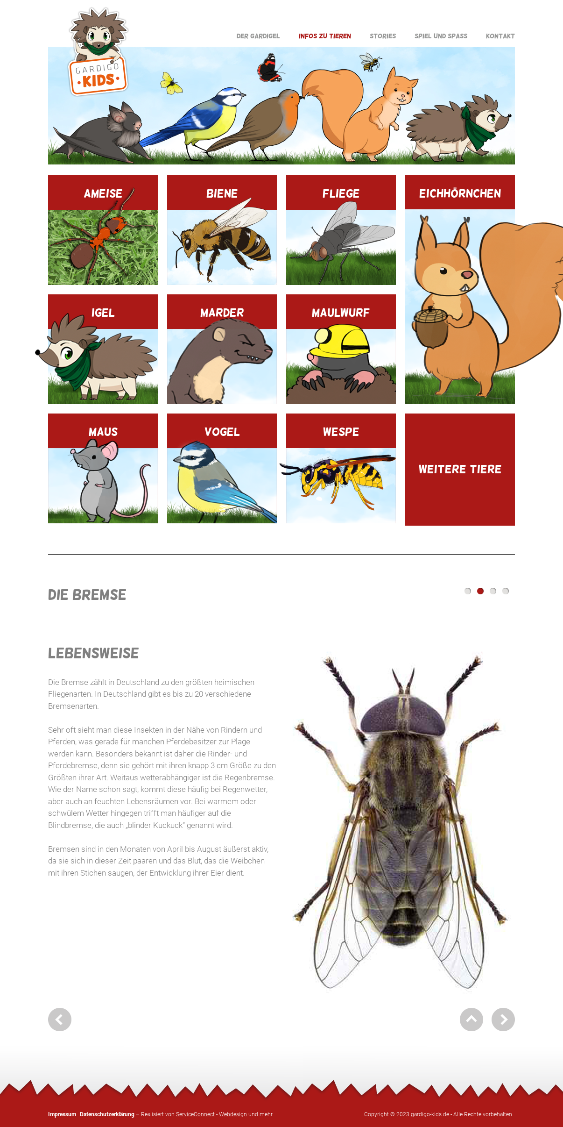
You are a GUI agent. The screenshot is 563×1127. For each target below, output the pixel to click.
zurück (59, 1019)
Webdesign (233, 1114)
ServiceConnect (195, 1114)
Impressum (62, 1114)
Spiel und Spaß (441, 36)
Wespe (341, 474)
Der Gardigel (258, 36)
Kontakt (500, 36)
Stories (383, 36)
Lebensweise (480, 591)
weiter (503, 1019)
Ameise (103, 235)
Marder (222, 355)
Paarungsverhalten (493, 591)
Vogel (222, 474)
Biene (222, 236)
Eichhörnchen (460, 295)
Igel (103, 355)
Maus (103, 474)
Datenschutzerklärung (107, 1114)
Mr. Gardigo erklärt (505, 591)
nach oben (471, 1019)
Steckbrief (467, 591)
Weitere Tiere (460, 469)
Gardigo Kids (98, 52)
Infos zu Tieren (325, 36)
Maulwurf (341, 355)
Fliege (341, 236)
